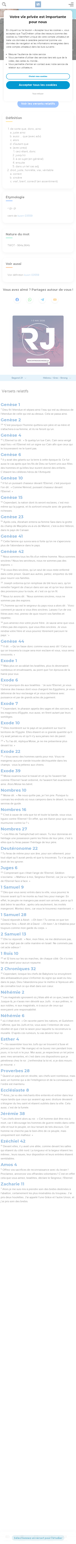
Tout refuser (38, 94)
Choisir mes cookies (38, 76)
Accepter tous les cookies (38, 85)
